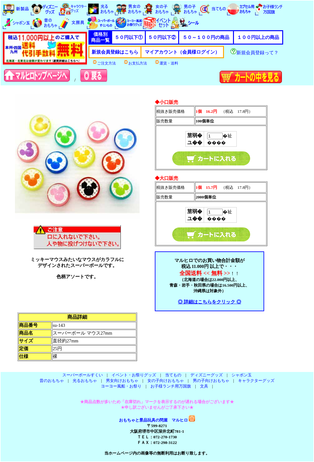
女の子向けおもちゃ (165, 380)
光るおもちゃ (85, 380)
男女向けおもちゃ (122, 380)
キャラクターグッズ (256, 380)
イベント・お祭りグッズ (134, 375)
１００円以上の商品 (258, 37)
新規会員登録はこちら (115, 52)
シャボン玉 (241, 375)
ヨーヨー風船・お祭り (121, 386)
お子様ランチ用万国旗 (170, 386)
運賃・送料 (166, 63)
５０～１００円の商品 (206, 37)
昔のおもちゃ (52, 380)
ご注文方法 (104, 63)
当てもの (173, 375)
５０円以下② (162, 37)
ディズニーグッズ (206, 375)
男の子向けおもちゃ (211, 380)
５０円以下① (129, 37)
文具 (204, 386)
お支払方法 (135, 63)
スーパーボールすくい (82, 375)
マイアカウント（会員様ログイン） (182, 52)
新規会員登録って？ (254, 52)
